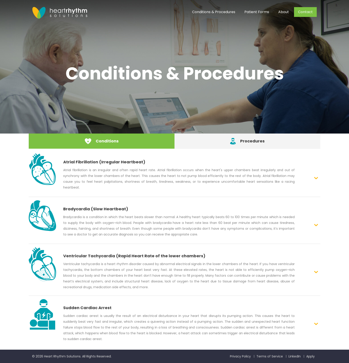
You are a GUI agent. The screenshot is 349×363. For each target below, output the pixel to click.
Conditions (102, 141)
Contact (305, 11)
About (283, 11)
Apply (310, 356)
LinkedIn (294, 356)
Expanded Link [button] (316, 178)
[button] (174, 173)
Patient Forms (256, 11)
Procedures (247, 141)
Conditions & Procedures (213, 11)
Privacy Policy (240, 356)
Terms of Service (269, 356)
